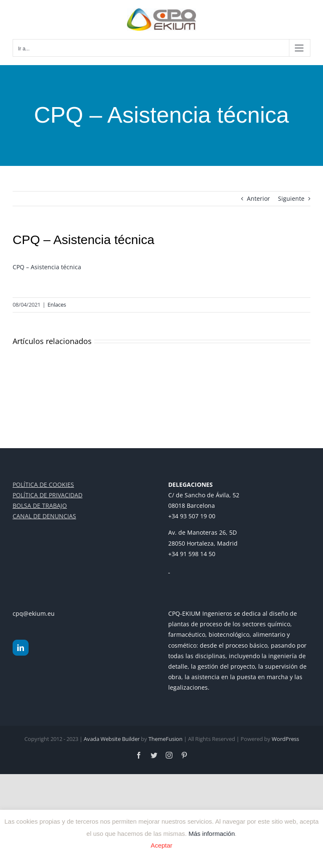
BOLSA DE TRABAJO (40, 505)
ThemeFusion (165, 739)
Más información (211, 833)
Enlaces (57, 304)
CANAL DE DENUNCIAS (44, 516)
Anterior (258, 198)
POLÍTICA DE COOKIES (43, 484)
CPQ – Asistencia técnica (47, 267)
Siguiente (291, 198)
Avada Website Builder (112, 739)
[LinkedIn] (21, 648)
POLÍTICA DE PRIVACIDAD (47, 495)
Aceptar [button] (161, 845)
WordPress (285, 739)
